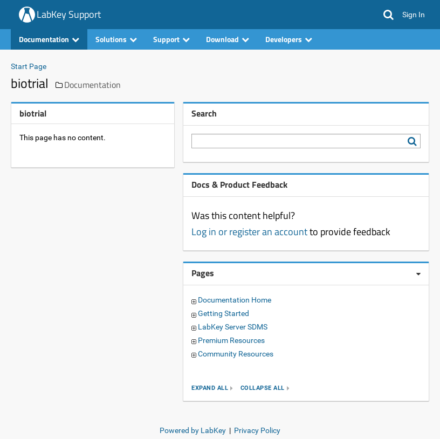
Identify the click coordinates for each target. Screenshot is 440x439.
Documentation (49, 39)
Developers (288, 39)
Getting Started (223, 313)
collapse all (262, 388)
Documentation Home (234, 300)
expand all (209, 388)
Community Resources (235, 353)
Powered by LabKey (193, 430)
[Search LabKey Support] (414, 141)
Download (227, 39)
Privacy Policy (257, 430)
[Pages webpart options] (418, 274)
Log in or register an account (249, 231)
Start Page (28, 66)
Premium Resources (231, 340)
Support (171, 39)
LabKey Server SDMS (232, 327)
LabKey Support (69, 14)
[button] (388, 14)
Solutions (116, 39)
